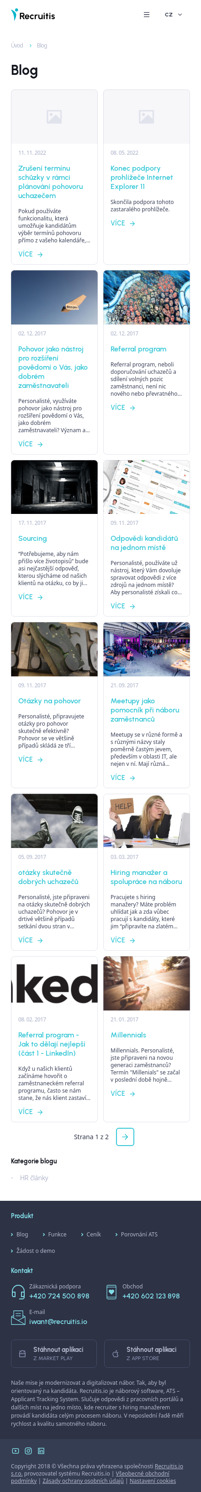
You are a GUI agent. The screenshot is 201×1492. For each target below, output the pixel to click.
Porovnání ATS (137, 1234)
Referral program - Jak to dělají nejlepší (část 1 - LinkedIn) (51, 1044)
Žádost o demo (33, 1251)
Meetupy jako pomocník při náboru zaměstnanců (145, 709)
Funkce (55, 1234)
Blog (37, 45)
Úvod (13, 45)
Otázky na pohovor (49, 700)
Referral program (138, 349)
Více (31, 254)
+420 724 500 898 (59, 1296)
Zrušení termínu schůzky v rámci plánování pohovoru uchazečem (50, 182)
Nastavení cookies (153, 1481)
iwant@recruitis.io (58, 1321)
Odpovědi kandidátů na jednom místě (144, 543)
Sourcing (32, 538)
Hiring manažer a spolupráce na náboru (146, 877)
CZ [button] (174, 14)
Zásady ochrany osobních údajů (83, 1481)
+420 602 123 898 (151, 1296)
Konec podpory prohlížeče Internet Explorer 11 (142, 177)
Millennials (128, 1035)
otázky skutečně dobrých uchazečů (48, 877)
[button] (147, 14)
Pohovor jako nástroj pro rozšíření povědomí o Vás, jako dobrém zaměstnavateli (53, 367)
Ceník (91, 1234)
